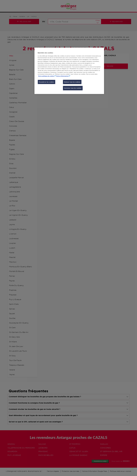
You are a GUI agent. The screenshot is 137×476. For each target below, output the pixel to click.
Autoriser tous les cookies (72, 88)
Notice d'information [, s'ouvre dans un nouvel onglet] (62, 76)
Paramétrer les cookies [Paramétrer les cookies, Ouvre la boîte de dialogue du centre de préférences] (46, 82)
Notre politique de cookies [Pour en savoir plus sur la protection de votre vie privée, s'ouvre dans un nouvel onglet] (46, 76)
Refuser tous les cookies (72, 82)
